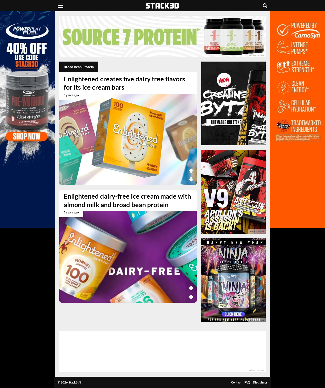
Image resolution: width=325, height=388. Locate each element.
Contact (236, 382)
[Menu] (60, 5)
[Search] (265, 5)
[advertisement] (162, 36)
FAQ (247, 382)
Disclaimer (260, 382)
